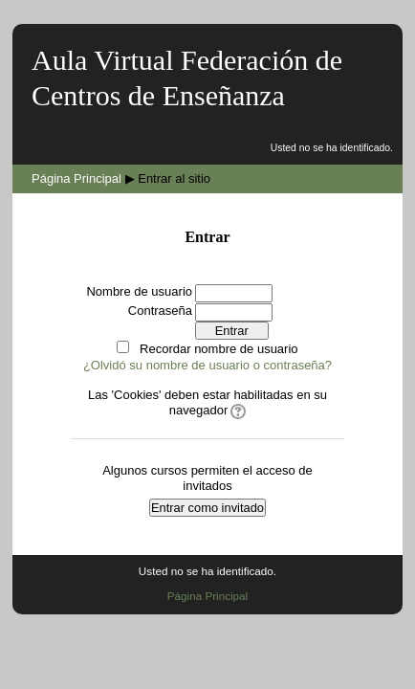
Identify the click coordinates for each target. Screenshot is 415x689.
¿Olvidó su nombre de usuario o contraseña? (207, 365)
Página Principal (76, 178)
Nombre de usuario (139, 291)
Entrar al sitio (174, 178)
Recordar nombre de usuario (218, 349)
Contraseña (160, 310)
